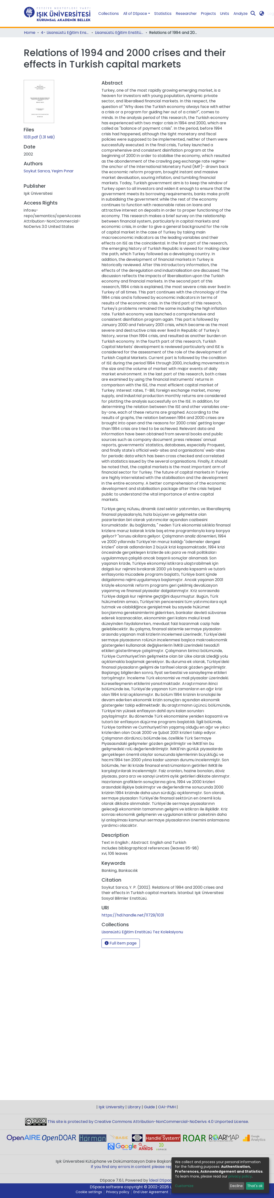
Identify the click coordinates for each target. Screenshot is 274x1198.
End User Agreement (150, 1192)
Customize (184, 1186)
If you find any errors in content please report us (137, 1166)
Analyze (240, 13)
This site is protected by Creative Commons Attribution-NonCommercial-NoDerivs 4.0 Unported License (147, 1121)
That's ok (255, 1185)
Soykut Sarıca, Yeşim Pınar (49, 171)
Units (224, 13)
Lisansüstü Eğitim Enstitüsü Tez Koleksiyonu (119, 32)
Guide (149, 1107)
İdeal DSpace (161, 1180)
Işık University (111, 1107)
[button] (261, 13)
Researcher (186, 13)
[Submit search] (253, 14)
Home (29, 32)
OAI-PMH (167, 1107)
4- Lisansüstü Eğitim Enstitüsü (65, 32)
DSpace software (106, 1187)
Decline (236, 1185)
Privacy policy (117, 1192)
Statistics (163, 13)
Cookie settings (89, 1192)
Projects (208, 13)
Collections (108, 13)
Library (134, 1107)
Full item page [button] (121, 943)
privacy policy (240, 1176)
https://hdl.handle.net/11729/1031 (132, 915)
